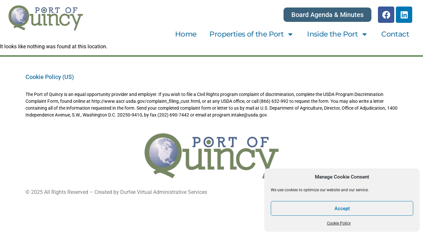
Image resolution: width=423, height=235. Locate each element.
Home (186, 34)
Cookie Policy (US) (49, 76)
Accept (342, 209)
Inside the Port (337, 34)
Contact (395, 34)
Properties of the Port (251, 34)
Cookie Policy (339, 223)
